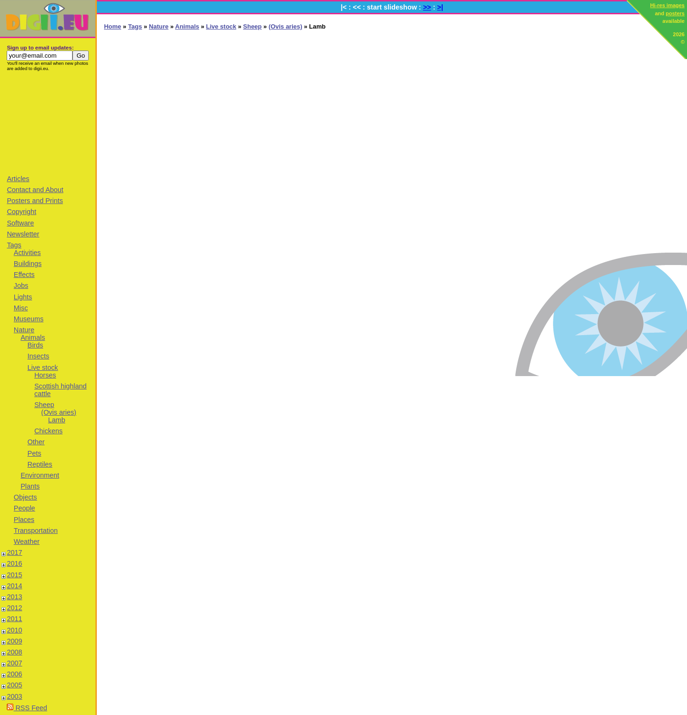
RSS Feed (27, 708)
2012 (14, 608)
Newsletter (23, 234)
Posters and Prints (35, 200)
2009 (14, 641)
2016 (14, 563)
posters (675, 13)
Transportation (36, 530)
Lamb (56, 420)
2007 (14, 663)
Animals (33, 337)
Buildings (28, 263)
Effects (24, 274)
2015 (14, 575)
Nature (24, 330)
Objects (25, 497)
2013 (14, 597)
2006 (14, 674)
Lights (23, 297)
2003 (14, 696)
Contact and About (35, 190)
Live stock (43, 367)
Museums (28, 319)
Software (20, 223)
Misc (21, 308)
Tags (14, 245)
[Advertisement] (47, 122)
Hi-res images (667, 5)
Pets (35, 453)
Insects (39, 356)
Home (112, 26)
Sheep (44, 405)
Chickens (48, 431)
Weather (27, 541)
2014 (14, 586)
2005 (14, 685)
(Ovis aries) (58, 412)
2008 (14, 652)
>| (440, 7)
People (24, 508)
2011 (14, 619)
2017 (14, 552)
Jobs (21, 285)
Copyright (21, 211)
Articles (18, 179)
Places (24, 519)
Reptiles (40, 464)
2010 (14, 630)
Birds (35, 345)
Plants (30, 486)
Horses (45, 375)
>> (427, 7)
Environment (40, 475)
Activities (27, 252)
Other (36, 442)
